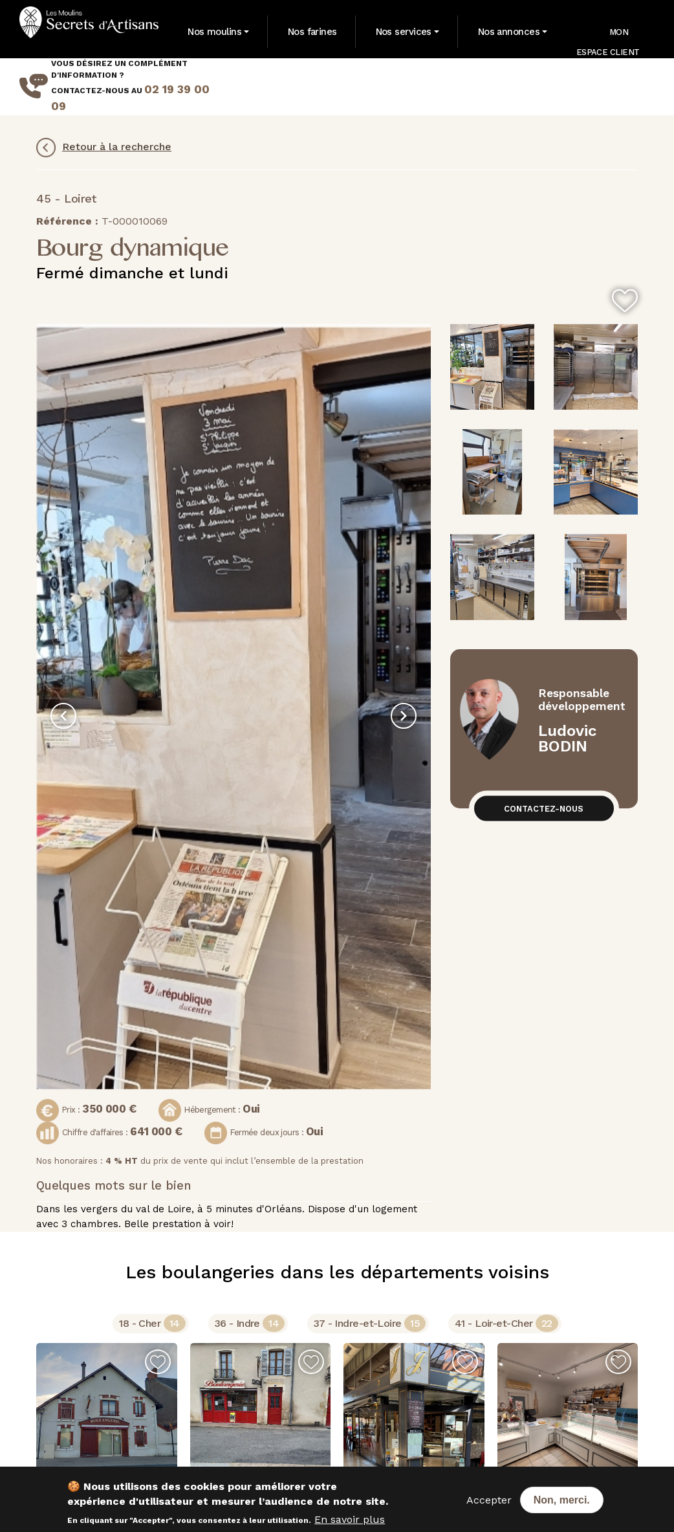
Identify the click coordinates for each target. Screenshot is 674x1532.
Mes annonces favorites (494, 86)
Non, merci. (562, 1499)
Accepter (489, 1500)
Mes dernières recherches (585, 86)
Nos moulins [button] (214, 32)
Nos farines (312, 32)
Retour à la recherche (103, 147)
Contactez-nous (543, 809)
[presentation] (63, 715)
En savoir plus (349, 1519)
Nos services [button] (403, 32)
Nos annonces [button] (508, 32)
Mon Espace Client (608, 38)
